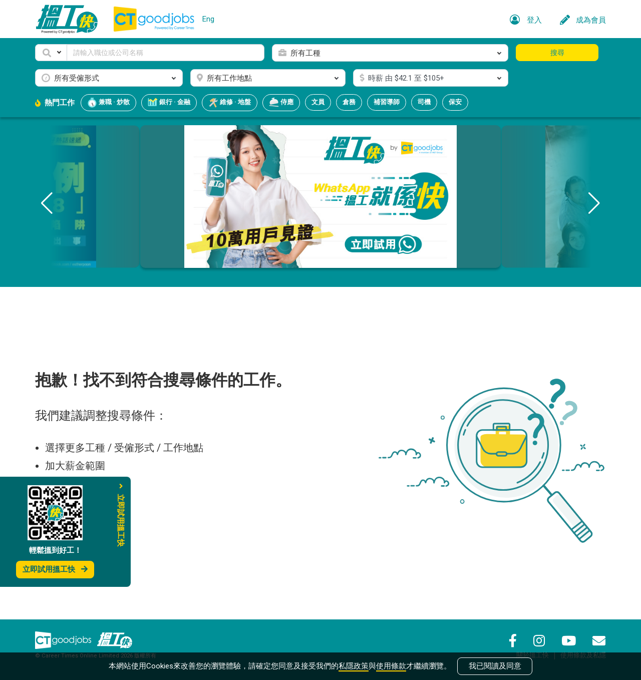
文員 (318, 102)
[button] (51, 52)
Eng (208, 19)
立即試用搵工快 (55, 569)
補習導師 (387, 102)
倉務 (349, 102)
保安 (455, 102)
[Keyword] (165, 52)
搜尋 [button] (557, 53)
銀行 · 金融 (169, 103)
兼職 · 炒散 (108, 103)
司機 (424, 102)
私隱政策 (354, 665)
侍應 (281, 103)
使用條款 (391, 665)
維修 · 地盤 (229, 103)
